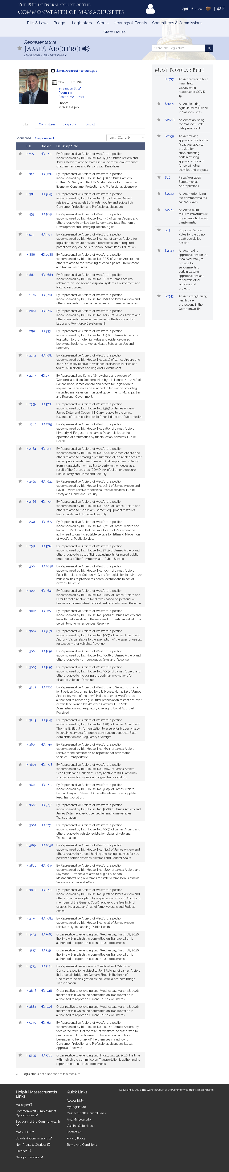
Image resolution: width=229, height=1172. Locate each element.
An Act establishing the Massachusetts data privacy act (192, 124)
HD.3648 (47, 566)
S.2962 (170, 210)
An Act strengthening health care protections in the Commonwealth (193, 302)
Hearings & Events (130, 23)
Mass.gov (24, 1104)
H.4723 (31, 966)
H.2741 (31, 522)
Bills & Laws (37, 23)
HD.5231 (46, 966)
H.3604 (31, 764)
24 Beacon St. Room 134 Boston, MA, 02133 (71, 93)
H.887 (30, 274)
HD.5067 (46, 934)
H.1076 (31, 295)
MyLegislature (76, 1107)
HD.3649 (47, 590)
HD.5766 (46, 1055)
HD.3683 (47, 274)
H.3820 (31, 865)
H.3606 (31, 805)
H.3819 (31, 845)
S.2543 (170, 296)
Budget (60, 23)
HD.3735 (46, 153)
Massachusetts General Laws (86, 1113)
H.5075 (31, 1022)
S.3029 (170, 103)
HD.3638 (47, 845)
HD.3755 (46, 424)
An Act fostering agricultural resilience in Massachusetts (193, 108)
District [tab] (90, 124)
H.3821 (31, 890)
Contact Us (74, 1132)
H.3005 (31, 590)
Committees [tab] (47, 124)
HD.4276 (46, 825)
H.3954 (31, 918)
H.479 (30, 214)
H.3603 (31, 744)
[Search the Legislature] (209, 48)
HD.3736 (46, 805)
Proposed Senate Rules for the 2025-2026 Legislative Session (192, 237)
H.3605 (31, 785)
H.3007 (31, 631)
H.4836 (31, 990)
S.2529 (170, 250)
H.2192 (31, 331)
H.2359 (31, 404)
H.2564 (31, 448)
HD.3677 (46, 522)
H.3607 (31, 825)
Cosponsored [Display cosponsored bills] (44, 138)
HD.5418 (46, 990)
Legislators (82, 23)
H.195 (30, 153)
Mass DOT (25, 1132)
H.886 (31, 254)
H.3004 (31, 566)
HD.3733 (46, 785)
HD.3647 (46, 720)
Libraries (23, 1151)
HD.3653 (46, 611)
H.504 (30, 234)
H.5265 (31, 1055)
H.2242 (31, 355)
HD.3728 (46, 764)
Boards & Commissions (34, 1138)
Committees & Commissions (177, 23)
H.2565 (31, 481)
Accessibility (75, 1100)
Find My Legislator (79, 1119)
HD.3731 (46, 890)
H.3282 (31, 687)
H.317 (30, 174)
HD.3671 (46, 631)
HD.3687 (47, 355)
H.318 (30, 194)
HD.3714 (46, 546)
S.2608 (170, 120)
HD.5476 (46, 1006)
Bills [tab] (25, 124)
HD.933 (46, 331)
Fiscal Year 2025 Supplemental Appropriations (190, 182)
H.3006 (31, 611)
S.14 (168, 230)
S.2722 (170, 193)
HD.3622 (47, 481)
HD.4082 (47, 918)
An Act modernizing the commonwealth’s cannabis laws (193, 198)
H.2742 (31, 546)
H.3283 (31, 720)
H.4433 (31, 934)
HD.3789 (46, 311)
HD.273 (45, 375)
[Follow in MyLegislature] (20, 48)
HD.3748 (46, 404)
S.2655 (170, 136)
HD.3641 (46, 214)
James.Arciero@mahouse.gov (76, 70)
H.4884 (31, 1006)
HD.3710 (46, 744)
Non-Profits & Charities (33, 1144)
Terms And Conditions (82, 1144)
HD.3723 (46, 234)
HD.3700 (47, 687)
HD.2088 (47, 254)
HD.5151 (46, 950)
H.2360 (31, 424)
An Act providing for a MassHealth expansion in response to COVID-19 (193, 88)
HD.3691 (46, 651)
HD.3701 (46, 295)
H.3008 (31, 651)
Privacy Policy (76, 1138)
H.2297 (31, 375)
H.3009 (31, 667)
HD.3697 (46, 667)
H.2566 (31, 501)
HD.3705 (46, 501)
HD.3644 (47, 865)
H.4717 (169, 79)
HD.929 (46, 448)
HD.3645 (46, 194)
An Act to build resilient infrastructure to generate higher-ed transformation (193, 216)
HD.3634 (47, 174)
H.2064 (31, 311)
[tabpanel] (81, 607)
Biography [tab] (70, 124)
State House (114, 32)
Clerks (103, 23)
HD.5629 (46, 1022)
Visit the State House (80, 1125)
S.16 (168, 177)
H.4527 (31, 950)
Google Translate (29, 1157)
